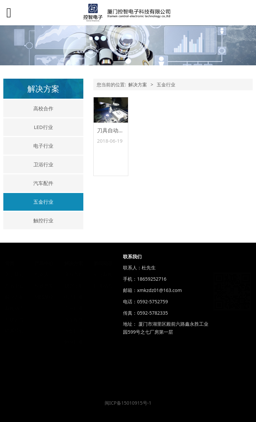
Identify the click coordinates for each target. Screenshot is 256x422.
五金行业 (43, 201)
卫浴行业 (43, 164)
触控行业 (43, 220)
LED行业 (43, 127)
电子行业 (43, 145)
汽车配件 (43, 183)
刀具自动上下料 (115, 130)
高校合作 (43, 108)
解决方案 (137, 84)
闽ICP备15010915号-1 (128, 403)
